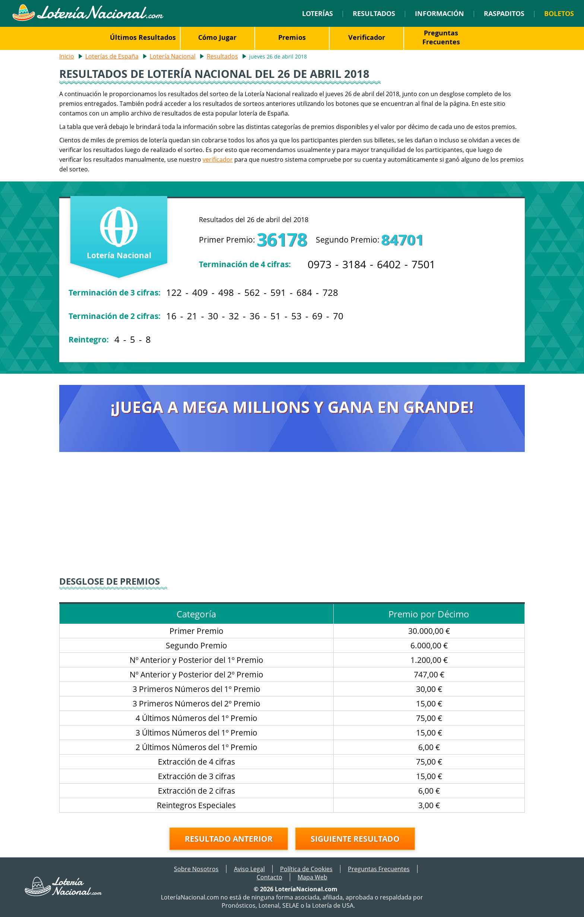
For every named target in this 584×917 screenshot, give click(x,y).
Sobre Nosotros (196, 869)
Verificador (366, 37)
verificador (218, 159)
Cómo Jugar (217, 37)
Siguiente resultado (355, 839)
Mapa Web (312, 877)
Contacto (269, 877)
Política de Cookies (306, 869)
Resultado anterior (229, 839)
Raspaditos (504, 13)
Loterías (317, 13)
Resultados (374, 13)
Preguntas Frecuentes (441, 37)
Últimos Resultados (143, 37)
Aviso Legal (249, 869)
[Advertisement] (292, 519)
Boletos (559, 13)
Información (439, 13)
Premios (292, 37)
